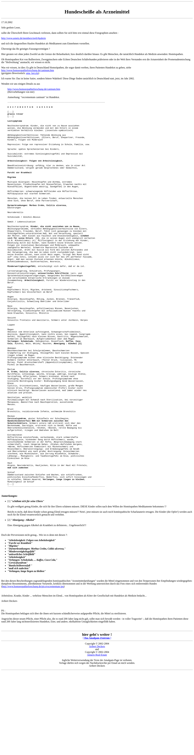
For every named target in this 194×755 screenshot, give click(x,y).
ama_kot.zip (32, 73)
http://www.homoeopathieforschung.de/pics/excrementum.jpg (33, 665)
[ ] (97, 717)
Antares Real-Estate (97, 734)
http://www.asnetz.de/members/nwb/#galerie (23, 38)
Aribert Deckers (97, 726)
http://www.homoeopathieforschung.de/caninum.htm (27, 70)
